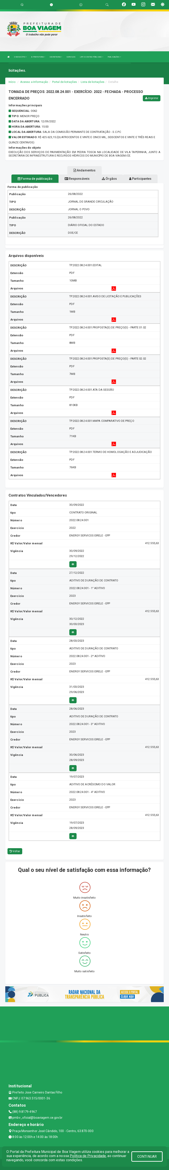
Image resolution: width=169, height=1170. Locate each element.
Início (12, 82)
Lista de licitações (92, 82)
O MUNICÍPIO (20, 57)
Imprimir (151, 98)
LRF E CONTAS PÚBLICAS (91, 57)
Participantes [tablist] (140, 178)
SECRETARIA (56, 57)
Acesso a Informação (34, 82)
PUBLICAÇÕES (114, 57)
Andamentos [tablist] (84, 170)
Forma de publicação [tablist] (35, 178)
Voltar (15, 851)
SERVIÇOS (70, 57)
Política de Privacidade (88, 1156)
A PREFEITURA (38, 57)
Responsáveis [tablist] (77, 178)
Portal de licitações (64, 82)
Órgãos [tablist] (109, 178)
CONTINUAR (147, 1156)
